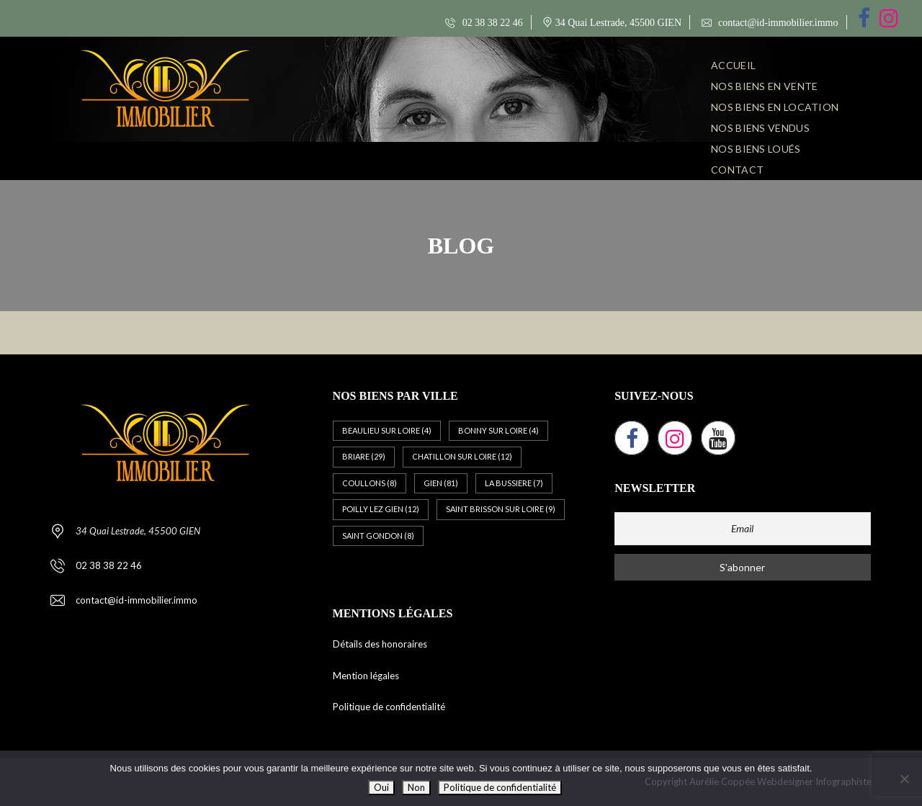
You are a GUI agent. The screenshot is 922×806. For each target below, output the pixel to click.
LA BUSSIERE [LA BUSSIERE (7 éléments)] (514, 483)
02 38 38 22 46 (484, 22)
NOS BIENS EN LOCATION (774, 107)
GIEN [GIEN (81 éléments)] (441, 483)
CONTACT (737, 170)
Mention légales (366, 675)
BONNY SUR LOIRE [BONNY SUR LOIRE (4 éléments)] (498, 430)
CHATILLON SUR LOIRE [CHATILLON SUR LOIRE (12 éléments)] (462, 456)
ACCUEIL (733, 65)
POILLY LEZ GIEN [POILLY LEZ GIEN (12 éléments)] (380, 509)
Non (416, 787)
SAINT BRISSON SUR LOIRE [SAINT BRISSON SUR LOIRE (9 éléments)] (500, 509)
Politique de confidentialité (389, 706)
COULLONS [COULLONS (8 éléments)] (369, 483)
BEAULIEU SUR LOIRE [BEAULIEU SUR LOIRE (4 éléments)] (386, 430)
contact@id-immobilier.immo (770, 22)
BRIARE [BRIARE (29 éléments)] (363, 456)
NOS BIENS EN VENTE (764, 86)
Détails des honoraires (380, 644)
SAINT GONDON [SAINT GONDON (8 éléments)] (378, 535)
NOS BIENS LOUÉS (756, 149)
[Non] (904, 778)
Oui (381, 787)
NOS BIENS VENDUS (760, 128)
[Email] (742, 528)
